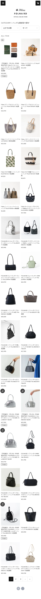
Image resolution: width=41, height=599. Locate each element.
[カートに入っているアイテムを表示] (38, 3)
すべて (25, 28)
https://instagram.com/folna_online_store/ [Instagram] (18, 588)
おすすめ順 (7, 28)
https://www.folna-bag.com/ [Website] (22, 588)
